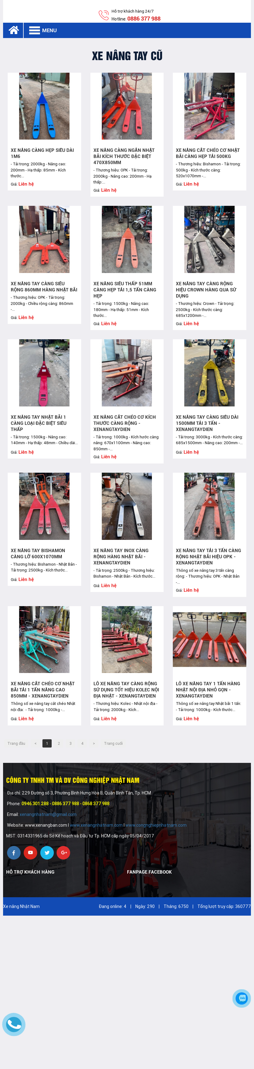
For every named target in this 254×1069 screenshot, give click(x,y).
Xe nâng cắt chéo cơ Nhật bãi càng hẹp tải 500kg (208, 153)
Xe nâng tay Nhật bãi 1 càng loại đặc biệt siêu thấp (38, 423)
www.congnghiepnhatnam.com (156, 825)
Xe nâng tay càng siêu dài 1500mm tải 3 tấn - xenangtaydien (207, 423)
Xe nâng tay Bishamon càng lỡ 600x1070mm (38, 553)
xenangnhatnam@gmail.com (48, 814)
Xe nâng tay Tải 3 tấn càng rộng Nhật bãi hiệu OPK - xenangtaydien (208, 557)
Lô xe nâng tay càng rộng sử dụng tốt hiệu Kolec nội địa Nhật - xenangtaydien (126, 690)
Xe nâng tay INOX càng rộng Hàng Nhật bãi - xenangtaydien (121, 557)
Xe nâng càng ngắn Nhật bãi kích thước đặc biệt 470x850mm (124, 156)
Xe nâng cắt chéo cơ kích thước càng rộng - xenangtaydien (124, 423)
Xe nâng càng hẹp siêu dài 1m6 (42, 153)
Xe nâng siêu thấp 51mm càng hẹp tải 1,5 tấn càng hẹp (124, 290)
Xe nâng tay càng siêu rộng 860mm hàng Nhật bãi (44, 287)
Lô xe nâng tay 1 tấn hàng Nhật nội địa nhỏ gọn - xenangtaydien (208, 690)
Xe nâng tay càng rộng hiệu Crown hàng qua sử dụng (206, 290)
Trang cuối (113, 743)
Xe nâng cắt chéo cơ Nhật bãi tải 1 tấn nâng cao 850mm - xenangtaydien (43, 690)
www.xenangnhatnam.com (96, 825)
